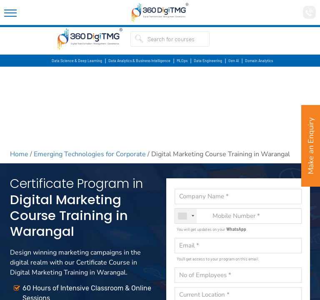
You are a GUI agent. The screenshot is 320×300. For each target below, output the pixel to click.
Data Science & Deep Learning (77, 60)
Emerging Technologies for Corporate (90, 154)
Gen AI (233, 60)
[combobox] (186, 216)
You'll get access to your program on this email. (218, 258)
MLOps (182, 60)
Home (19, 154)
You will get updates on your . (212, 229)
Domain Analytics (259, 60)
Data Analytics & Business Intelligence (139, 60)
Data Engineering (208, 60)
